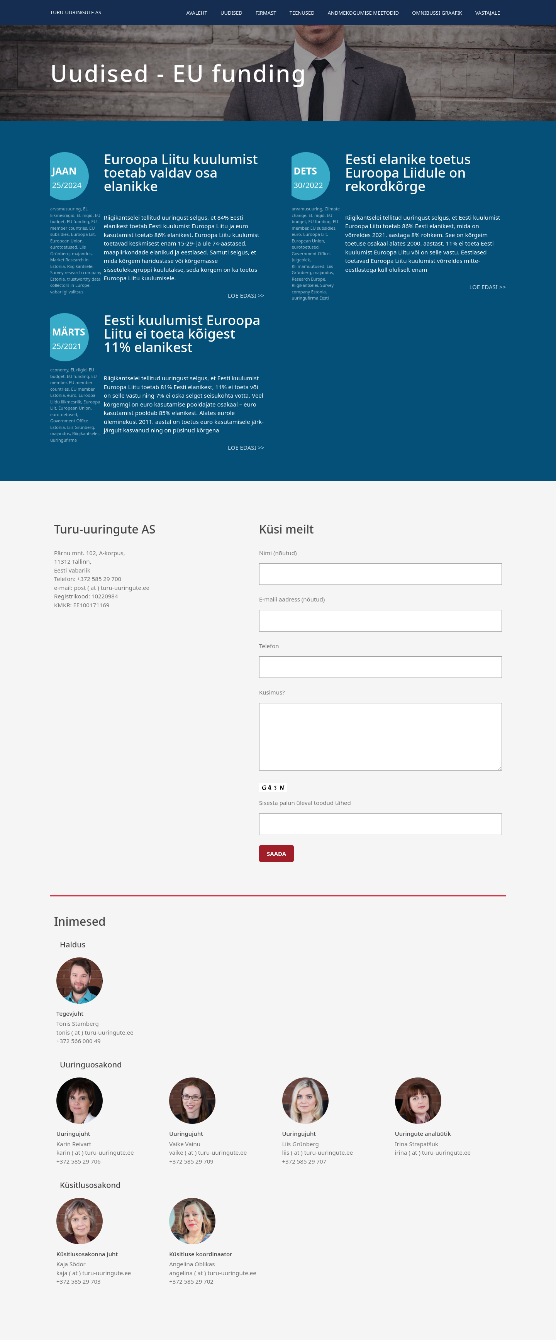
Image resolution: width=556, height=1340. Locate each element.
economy (59, 370)
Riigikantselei (80, 266)
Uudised (231, 12)
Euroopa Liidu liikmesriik (72, 398)
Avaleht (196, 12)
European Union (66, 241)
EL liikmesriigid (69, 212)
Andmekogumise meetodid (363, 12)
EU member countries (73, 225)
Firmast (266, 12)
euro (296, 234)
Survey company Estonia (313, 288)
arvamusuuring (65, 209)
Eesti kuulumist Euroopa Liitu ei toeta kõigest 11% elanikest (182, 333)
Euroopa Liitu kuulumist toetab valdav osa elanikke (181, 172)
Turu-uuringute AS (75, 12)
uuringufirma (63, 440)
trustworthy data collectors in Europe (75, 282)
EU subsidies (323, 228)
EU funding (78, 221)
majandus (82, 253)
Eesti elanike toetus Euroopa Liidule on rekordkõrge (408, 172)
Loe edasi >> (246, 295)
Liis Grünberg (68, 250)
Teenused (302, 12)
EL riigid (85, 215)
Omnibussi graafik (437, 12)
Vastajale (487, 12)
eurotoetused (63, 247)
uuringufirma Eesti (310, 298)
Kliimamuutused (308, 266)
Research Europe (308, 279)
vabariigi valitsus (66, 292)
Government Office (310, 253)
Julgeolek (301, 260)
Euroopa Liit (83, 234)
